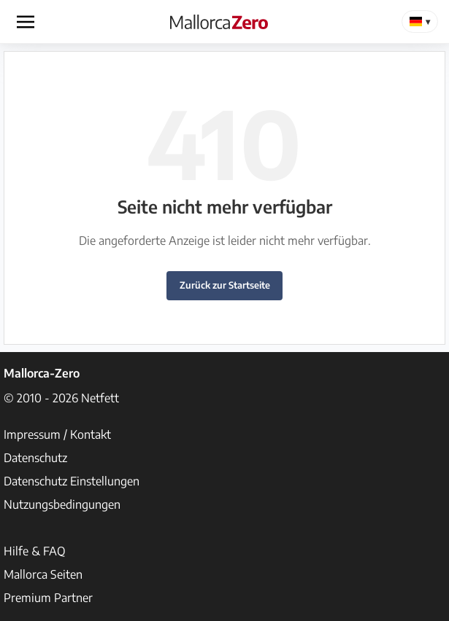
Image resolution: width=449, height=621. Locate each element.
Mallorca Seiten (43, 574)
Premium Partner (48, 597)
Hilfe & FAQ (35, 551)
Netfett (100, 398)
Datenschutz (35, 457)
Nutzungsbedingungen (62, 504)
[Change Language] (420, 21)
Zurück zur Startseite (225, 285)
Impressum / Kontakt (57, 434)
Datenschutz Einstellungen (71, 481)
